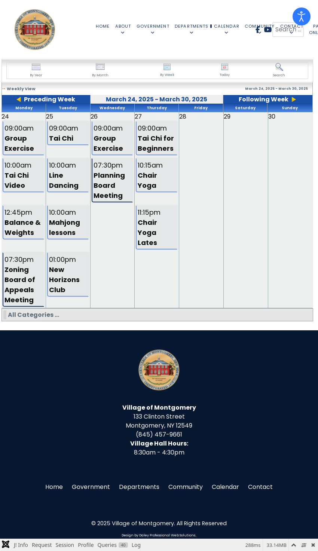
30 (271, 116)
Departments (139, 487)
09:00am (19, 138)
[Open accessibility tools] (302, 16)
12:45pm (22, 222)
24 (5, 116)
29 (227, 116)
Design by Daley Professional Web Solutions (158, 535)
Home (54, 487)
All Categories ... (33, 314)
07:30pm (109, 180)
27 (138, 116)
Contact (260, 487)
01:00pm (64, 274)
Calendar (225, 487)
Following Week (263, 99)
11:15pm (149, 227)
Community (185, 487)
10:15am (150, 175)
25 (49, 116)
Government (91, 487)
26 (94, 116)
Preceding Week (49, 99)
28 (182, 116)
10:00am (17, 175)
